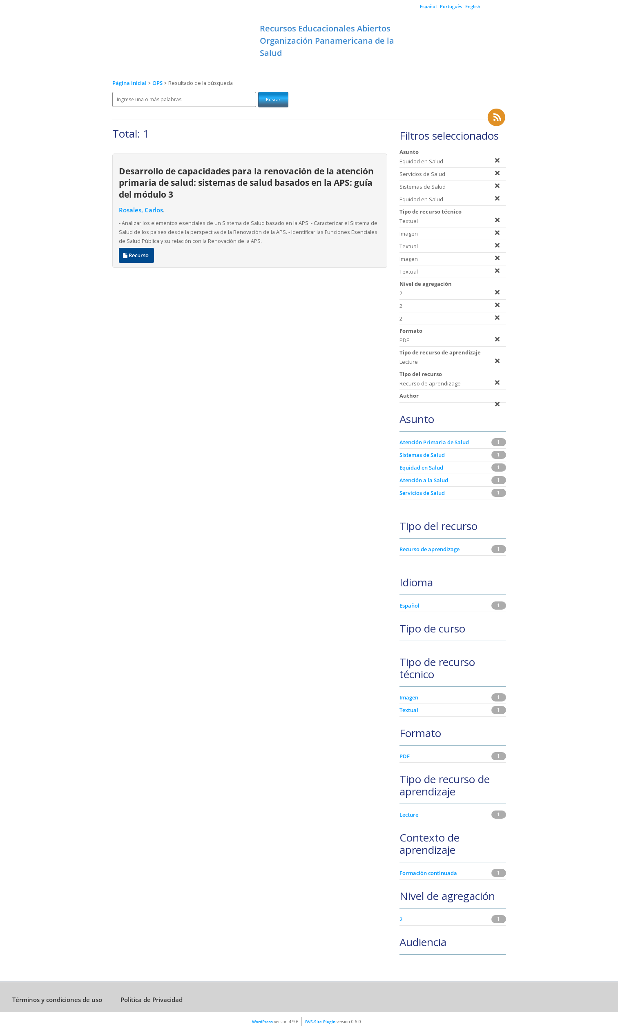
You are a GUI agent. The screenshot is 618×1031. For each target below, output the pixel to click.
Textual (408, 710)
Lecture (408, 814)
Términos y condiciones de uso (57, 999)
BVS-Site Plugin (320, 1021)
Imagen (408, 697)
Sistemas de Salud (422, 455)
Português (451, 6)
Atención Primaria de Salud (434, 442)
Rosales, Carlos (141, 210)
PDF (404, 756)
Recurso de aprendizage (429, 549)
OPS (158, 83)
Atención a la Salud (423, 480)
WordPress (262, 1021)
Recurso (136, 255)
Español (428, 6)
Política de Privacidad (151, 999)
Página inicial (129, 83)
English (472, 6)
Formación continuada (428, 873)
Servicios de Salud (422, 493)
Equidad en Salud (421, 467)
